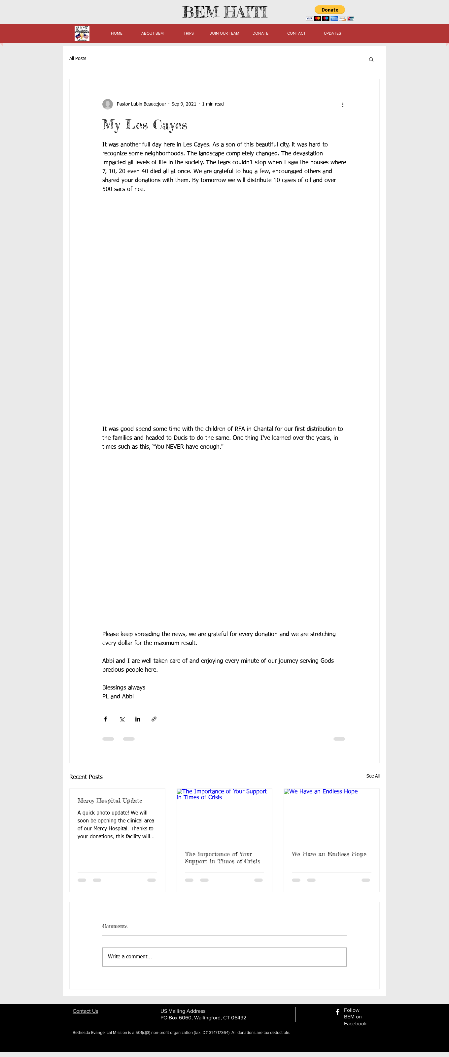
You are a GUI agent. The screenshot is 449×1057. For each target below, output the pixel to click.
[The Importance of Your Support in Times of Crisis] (224, 815)
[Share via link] (154, 719)
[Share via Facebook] (105, 719)
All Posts (77, 58)
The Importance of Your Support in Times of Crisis (222, 857)
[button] (330, 13)
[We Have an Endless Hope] (331, 815)
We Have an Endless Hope (329, 853)
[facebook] (337, 1012)
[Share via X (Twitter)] (122, 719)
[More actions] (343, 104)
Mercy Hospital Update (110, 800)
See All (373, 776)
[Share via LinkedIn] (138, 719)
